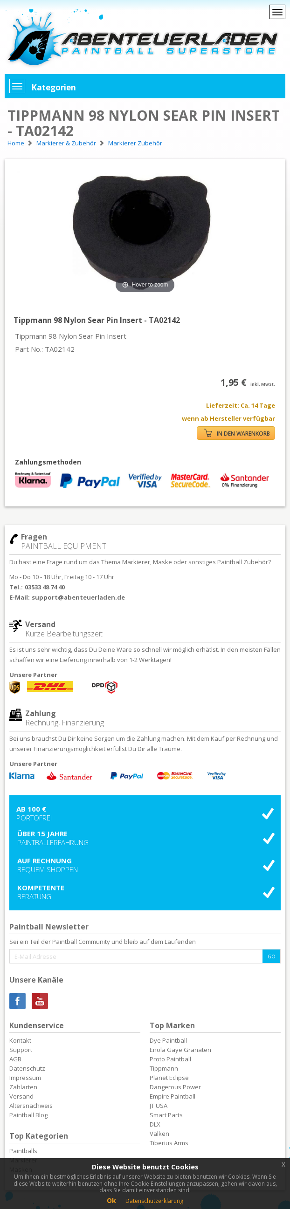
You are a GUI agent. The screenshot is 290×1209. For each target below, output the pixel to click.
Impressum (25, 1077)
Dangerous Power (175, 1087)
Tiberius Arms (169, 1143)
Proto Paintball (170, 1059)
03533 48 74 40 (45, 587)
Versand (21, 1096)
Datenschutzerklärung (154, 1201)
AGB (15, 1059)
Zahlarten (23, 1087)
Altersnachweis (31, 1105)
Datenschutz (27, 1068)
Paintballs (23, 1151)
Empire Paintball (172, 1096)
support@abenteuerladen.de (78, 597)
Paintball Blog (28, 1115)
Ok (111, 1200)
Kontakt (20, 1040)
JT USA (158, 1105)
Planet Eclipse (169, 1077)
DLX (155, 1124)
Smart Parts (166, 1115)
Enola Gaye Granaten (180, 1049)
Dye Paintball (168, 1040)
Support (20, 1049)
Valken (159, 1133)
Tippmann (164, 1068)
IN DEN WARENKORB (237, 433)
